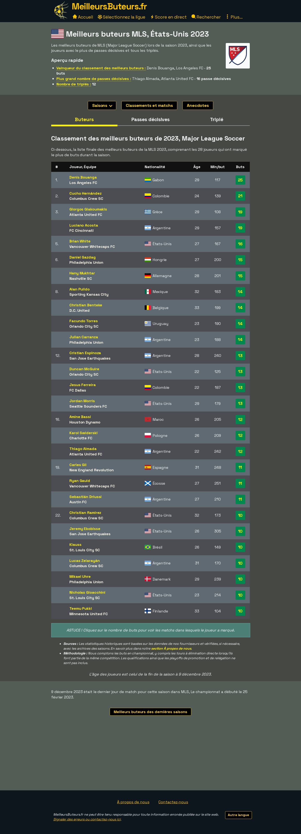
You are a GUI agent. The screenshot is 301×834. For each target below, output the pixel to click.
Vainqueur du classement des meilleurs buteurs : (101, 68)
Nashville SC (80, 278)
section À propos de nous (171, 648)
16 (240, 244)
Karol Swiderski (83, 432)
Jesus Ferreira (82, 384)
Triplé (216, 119)
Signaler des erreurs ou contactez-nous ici (87, 819)
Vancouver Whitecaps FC (92, 246)
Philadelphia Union (86, 262)
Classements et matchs (149, 105)
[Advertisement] (150, 759)
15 (240, 259)
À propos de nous (133, 802)
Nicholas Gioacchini (87, 592)
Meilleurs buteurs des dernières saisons (150, 711)
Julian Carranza (83, 337)
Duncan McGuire (84, 368)
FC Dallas (77, 390)
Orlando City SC (83, 326)
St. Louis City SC (84, 550)
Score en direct (168, 17)
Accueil (83, 17)
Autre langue (238, 815)
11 (240, 467)
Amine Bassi (80, 416)
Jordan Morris (82, 400)
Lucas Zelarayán (84, 560)
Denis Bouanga (83, 177)
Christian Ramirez (85, 512)
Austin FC (78, 501)
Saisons (102, 105)
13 (240, 355)
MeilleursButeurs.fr (109, 6)
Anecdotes (198, 105)
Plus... (233, 17)
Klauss (75, 544)
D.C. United (79, 310)
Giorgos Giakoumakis (88, 209)
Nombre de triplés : (73, 84)
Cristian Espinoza (85, 352)
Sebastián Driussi (85, 496)
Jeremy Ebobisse (84, 528)
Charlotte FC (80, 438)
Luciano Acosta (83, 225)
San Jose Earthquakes (90, 358)
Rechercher (206, 17)
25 (240, 180)
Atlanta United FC (85, 214)
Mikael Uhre (80, 576)
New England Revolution (91, 470)
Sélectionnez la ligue (121, 17)
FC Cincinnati (81, 230)
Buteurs (84, 119)
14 (240, 291)
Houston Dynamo (84, 422)
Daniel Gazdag (82, 257)
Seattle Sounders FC (88, 406)
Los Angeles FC (83, 182)
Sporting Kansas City (88, 294)
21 (240, 196)
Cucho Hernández (85, 193)
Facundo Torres (83, 320)
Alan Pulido (79, 289)
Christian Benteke (85, 305)
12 (240, 419)
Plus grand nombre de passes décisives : (93, 78)
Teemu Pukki (80, 608)
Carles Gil (78, 464)
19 (240, 212)
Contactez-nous (173, 802)
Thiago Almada (83, 448)
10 (240, 515)
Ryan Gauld (79, 480)
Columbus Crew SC (86, 198)
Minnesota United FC (88, 613)
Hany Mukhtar (82, 273)
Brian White (80, 241)
